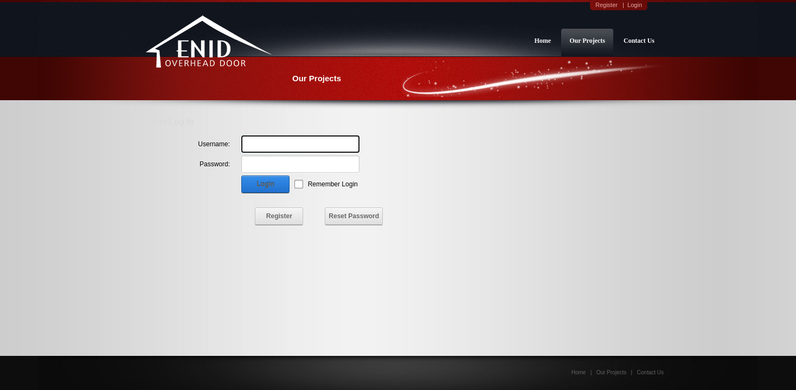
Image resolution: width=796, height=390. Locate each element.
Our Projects (587, 40)
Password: (215, 164)
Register (606, 5)
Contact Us (639, 40)
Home (542, 40)
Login (634, 5)
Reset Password (354, 216)
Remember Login (333, 184)
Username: (214, 144)
